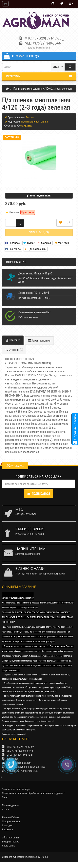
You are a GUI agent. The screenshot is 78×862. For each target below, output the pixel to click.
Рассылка (7, 829)
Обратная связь (10, 837)
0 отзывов (26, 125)
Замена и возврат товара (16, 789)
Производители (10, 805)
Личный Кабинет (11, 817)
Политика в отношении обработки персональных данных (33, 793)
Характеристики (39, 340)
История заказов (11, 821)
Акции (5, 809)
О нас (5, 797)
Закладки (7, 825)
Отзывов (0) (14, 349)
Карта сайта (8, 845)
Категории (39, 76)
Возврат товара (10, 841)
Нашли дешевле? (39, 195)
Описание (12, 340)
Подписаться (38, 493)
